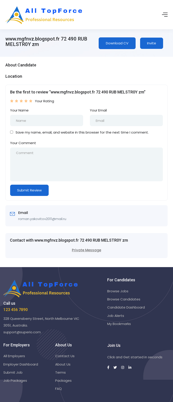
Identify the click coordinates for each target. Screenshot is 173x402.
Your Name (19, 110)
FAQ (58, 388)
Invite (151, 43)
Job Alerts (115, 315)
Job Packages (15, 380)
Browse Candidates (123, 299)
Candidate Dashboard (126, 307)
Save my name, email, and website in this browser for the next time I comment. (82, 132)
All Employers (14, 356)
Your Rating (44, 101)
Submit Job (13, 372)
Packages (63, 380)
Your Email (98, 110)
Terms (60, 372)
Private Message (86, 250)
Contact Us (65, 356)
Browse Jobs (117, 291)
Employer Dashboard (20, 364)
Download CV (117, 43)
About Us (63, 364)
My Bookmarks (119, 323)
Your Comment (23, 143)
